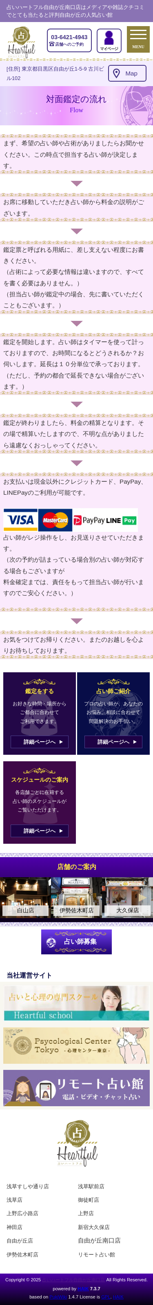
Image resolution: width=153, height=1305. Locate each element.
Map (131, 73)
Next (143, 898)
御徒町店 (88, 1200)
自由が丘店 (20, 1241)
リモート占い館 (96, 1255)
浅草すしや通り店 (28, 1186)
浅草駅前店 (91, 1186)
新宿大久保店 (94, 1227)
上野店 (86, 1213)
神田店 (14, 1227)
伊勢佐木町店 (22, 1255)
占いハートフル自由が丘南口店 (73, 1279)
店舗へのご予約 (69, 40)
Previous (10, 898)
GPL (105, 1296)
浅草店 (14, 1200)
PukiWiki (58, 1296)
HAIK (83, 1288)
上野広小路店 (22, 1213)
